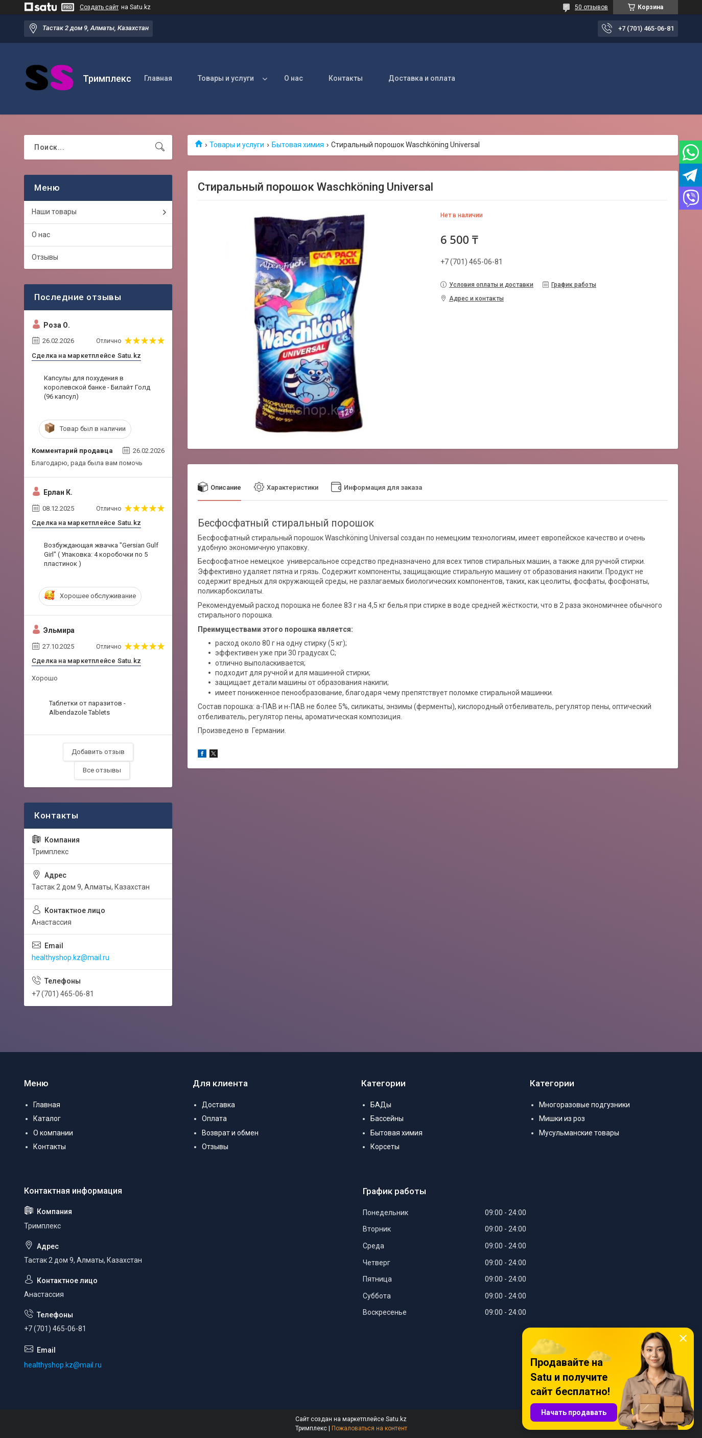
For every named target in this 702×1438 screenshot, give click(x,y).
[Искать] (160, 147)
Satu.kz (396, 1419)
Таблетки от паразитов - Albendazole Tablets (87, 707)
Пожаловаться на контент (369, 1428)
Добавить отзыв (98, 752)
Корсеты (385, 1147)
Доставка (218, 1105)
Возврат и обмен (230, 1133)
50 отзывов (591, 7)
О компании (53, 1133)
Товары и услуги (226, 78)
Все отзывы (102, 770)
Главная (158, 78)
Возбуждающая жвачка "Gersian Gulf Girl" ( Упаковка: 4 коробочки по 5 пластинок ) (101, 554)
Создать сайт (99, 7)
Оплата (214, 1118)
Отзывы (45, 257)
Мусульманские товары (579, 1133)
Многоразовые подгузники (584, 1105)
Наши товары (54, 212)
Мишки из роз (562, 1118)
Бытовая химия (298, 145)
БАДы (380, 1105)
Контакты (346, 78)
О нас (293, 78)
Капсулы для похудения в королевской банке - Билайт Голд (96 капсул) (97, 387)
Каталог (47, 1118)
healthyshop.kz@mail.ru (70, 957)
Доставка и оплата (421, 78)
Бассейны (387, 1118)
